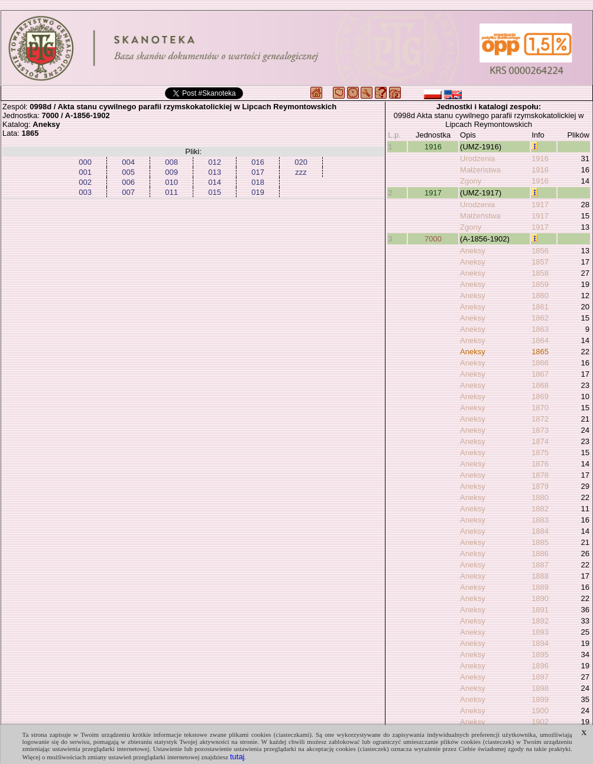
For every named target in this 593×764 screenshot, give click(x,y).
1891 (540, 609)
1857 (540, 261)
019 (257, 192)
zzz (301, 172)
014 (214, 182)
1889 (540, 587)
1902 (540, 721)
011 (171, 192)
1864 (540, 340)
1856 (540, 250)
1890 (540, 598)
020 (300, 162)
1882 (540, 508)
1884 (540, 531)
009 (171, 172)
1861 (540, 306)
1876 (540, 463)
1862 (540, 318)
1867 (540, 374)
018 (257, 182)
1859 (540, 284)
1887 (540, 564)
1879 (540, 486)
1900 (540, 710)
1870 (540, 407)
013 (214, 172)
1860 (540, 295)
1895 (540, 654)
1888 (540, 576)
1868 (540, 385)
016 (257, 162)
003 (85, 192)
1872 (540, 418)
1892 (540, 620)
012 (214, 162)
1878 (540, 475)
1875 (540, 452)
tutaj (237, 756)
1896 (540, 665)
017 (257, 172)
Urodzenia (477, 158)
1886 (540, 553)
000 (85, 162)
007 (128, 192)
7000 (433, 238)
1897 (540, 676)
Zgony (470, 181)
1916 (433, 146)
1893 (540, 632)
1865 (540, 351)
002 (85, 182)
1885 (540, 542)
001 (85, 172)
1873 (540, 430)
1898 (540, 688)
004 (128, 162)
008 (171, 162)
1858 (540, 273)
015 (214, 192)
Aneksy (472, 250)
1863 (540, 329)
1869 (540, 396)
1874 (540, 441)
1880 (540, 497)
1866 (540, 362)
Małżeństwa (480, 169)
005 (128, 172)
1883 (540, 519)
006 (128, 182)
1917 (433, 192)
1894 (540, 643)
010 (171, 182)
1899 (540, 699)
